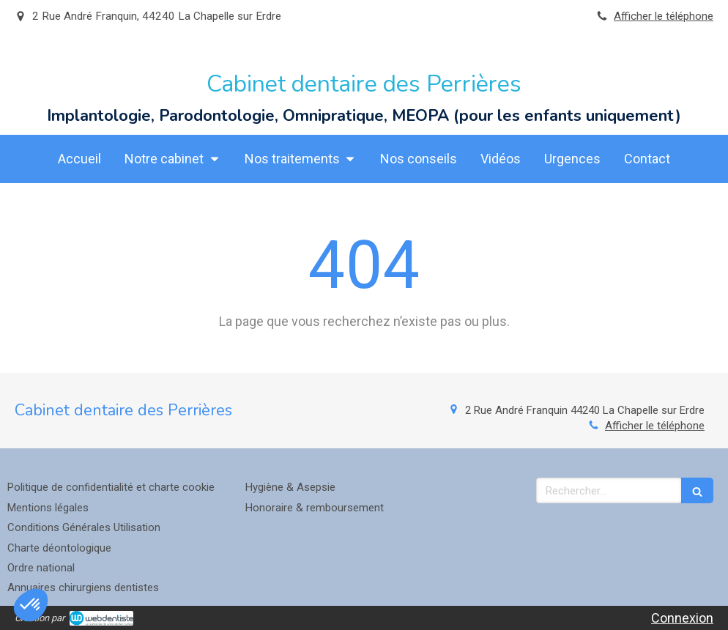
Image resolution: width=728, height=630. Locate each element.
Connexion (682, 618)
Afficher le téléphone (663, 16)
